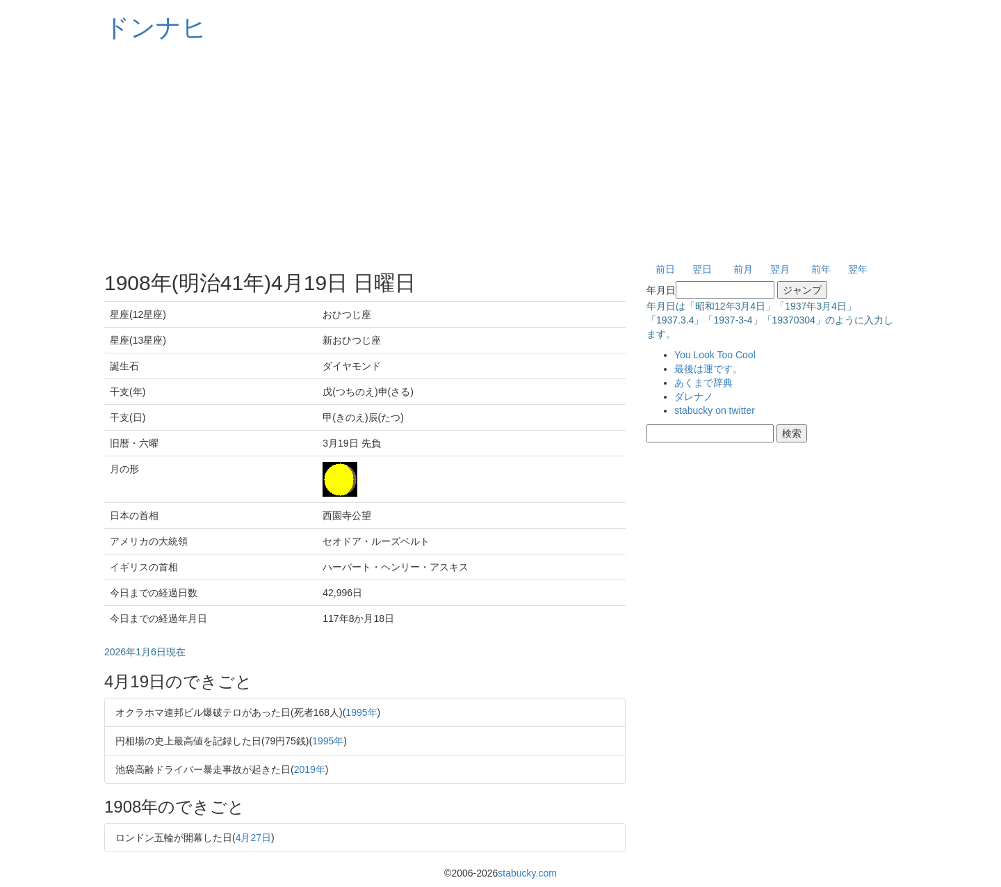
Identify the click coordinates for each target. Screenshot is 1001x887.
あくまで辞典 (703, 382)
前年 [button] (821, 269)
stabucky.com (527, 873)
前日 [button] (665, 269)
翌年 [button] (858, 269)
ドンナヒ (155, 27)
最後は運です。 (708, 368)
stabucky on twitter (714, 410)
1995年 (361, 712)
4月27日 (253, 837)
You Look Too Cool (715, 354)
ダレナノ (693, 396)
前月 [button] (743, 269)
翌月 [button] (780, 269)
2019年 (309, 769)
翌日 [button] (702, 269)
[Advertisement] (500, 153)
